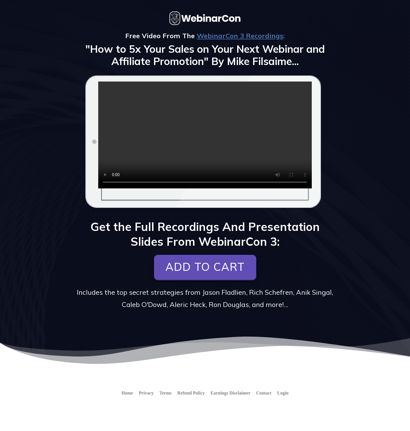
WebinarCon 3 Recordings (240, 35)
